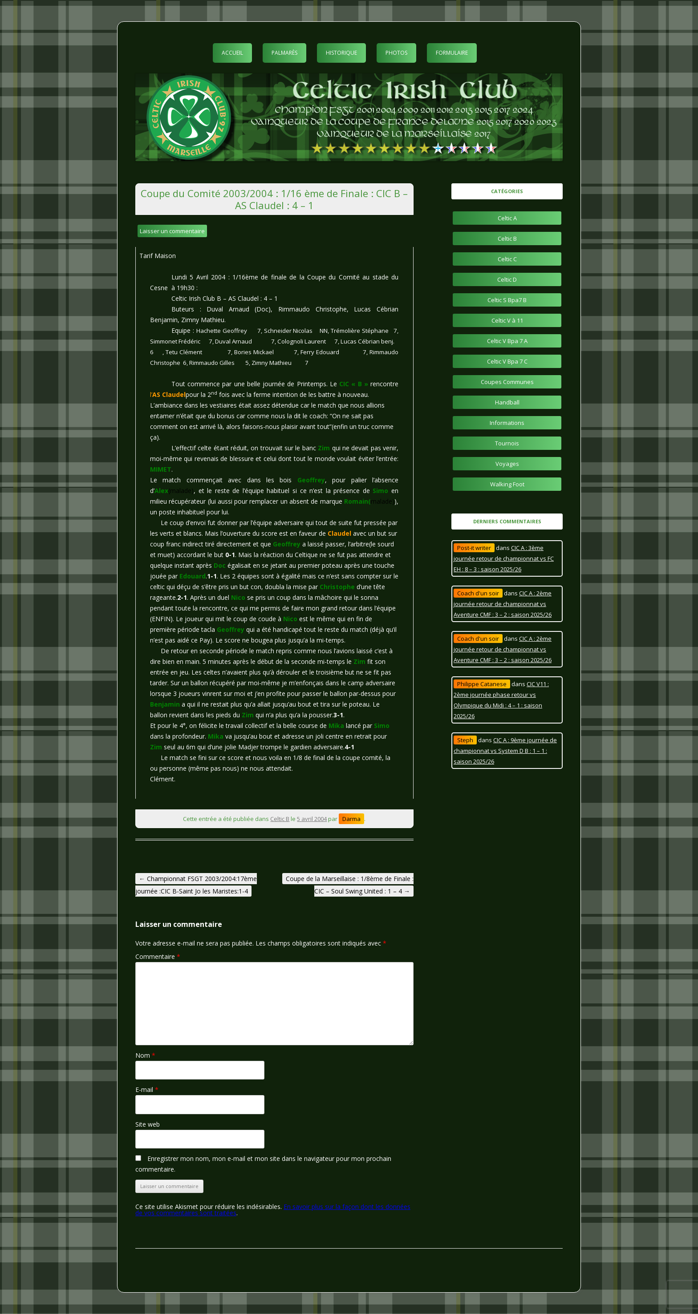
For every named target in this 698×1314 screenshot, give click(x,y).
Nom (145, 1055)
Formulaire (452, 53)
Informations (507, 423)
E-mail (146, 1089)
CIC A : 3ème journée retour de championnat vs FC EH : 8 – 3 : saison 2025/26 (504, 558)
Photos (396, 53)
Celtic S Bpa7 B (507, 300)
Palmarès (284, 53)
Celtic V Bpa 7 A (507, 341)
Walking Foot (507, 484)
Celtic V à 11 (507, 320)
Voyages (507, 464)
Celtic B (279, 819)
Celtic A (507, 218)
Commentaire (157, 956)
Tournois (507, 443)
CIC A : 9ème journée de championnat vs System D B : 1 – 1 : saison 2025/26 (505, 750)
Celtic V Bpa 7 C (507, 361)
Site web (147, 1124)
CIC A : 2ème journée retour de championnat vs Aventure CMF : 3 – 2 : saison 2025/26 (503, 604)
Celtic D (507, 279)
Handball (507, 402)
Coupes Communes (507, 382)
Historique (341, 53)
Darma (351, 819)
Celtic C (507, 259)
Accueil (232, 53)
